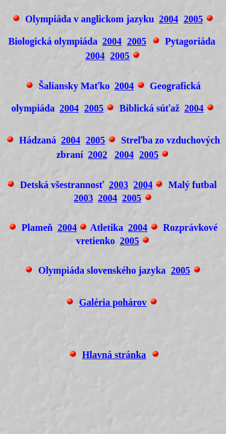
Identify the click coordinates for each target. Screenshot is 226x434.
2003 (118, 185)
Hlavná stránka (114, 355)
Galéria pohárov (112, 302)
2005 (193, 19)
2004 (168, 19)
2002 (97, 154)
